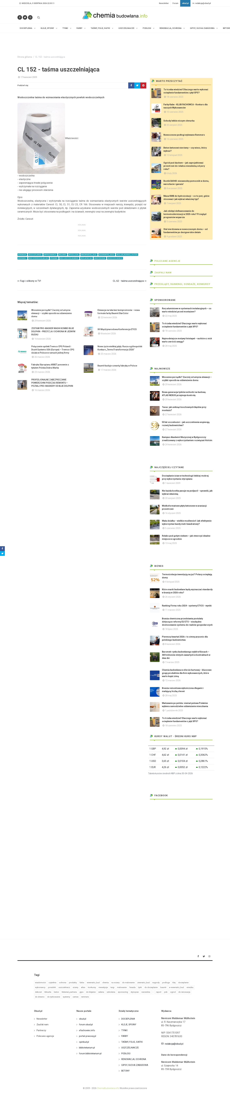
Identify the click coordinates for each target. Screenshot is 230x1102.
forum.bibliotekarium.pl (90, 1053)
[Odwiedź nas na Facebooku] (19, 17)
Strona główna (24, 57)
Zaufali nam (160, 272)
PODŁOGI (125, 1053)
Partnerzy (41, 1030)
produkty (73, 982)
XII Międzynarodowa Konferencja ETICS (117, 329)
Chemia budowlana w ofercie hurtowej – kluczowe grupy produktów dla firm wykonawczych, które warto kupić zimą (186, 673)
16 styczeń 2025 (173, 513)
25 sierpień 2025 (174, 125)
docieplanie (183, 982)
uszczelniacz (64, 987)
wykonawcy (40, 987)
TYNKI (124, 1030)
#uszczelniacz (115, 258)
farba (81, 982)
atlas (83, 987)
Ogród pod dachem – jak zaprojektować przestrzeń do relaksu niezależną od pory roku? (184, 166)
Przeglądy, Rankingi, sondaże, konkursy (180, 284)
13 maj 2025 (171, 543)
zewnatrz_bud (143, 982)
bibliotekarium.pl (87, 1047)
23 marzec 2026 (42, 372)
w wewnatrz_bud (176, 987)
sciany (75, 987)
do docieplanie (151, 987)
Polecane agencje (165, 261)
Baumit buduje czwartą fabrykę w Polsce (117, 365)
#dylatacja (86, 258)
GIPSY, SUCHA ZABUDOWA (134, 1065)
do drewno (40, 997)
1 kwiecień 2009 (172, 483)
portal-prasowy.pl (87, 1036)
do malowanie (128, 982)
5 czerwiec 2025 (174, 221)
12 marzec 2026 (173, 680)
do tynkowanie (53, 997)
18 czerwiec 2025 (175, 97)
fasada (132, 987)
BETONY (125, 1070)
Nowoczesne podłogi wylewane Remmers (184, 135)
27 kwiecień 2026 (173, 414)
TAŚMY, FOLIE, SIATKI (132, 1042)
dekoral (38, 992)
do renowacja (184, 992)
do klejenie (91, 992)
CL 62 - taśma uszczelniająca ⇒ (129, 280)
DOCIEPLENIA (128, 1018)
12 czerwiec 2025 (175, 139)
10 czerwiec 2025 (175, 112)
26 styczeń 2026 (173, 597)
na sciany (115, 982)
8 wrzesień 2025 (174, 188)
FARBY (124, 1036)
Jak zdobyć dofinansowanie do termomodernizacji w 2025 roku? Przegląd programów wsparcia (184, 214)
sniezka (189, 987)
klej (174, 982)
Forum (175, 3)
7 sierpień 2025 (174, 203)
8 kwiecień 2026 (108, 333)
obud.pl (82, 1018)
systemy (66, 997)
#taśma (54, 258)
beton (56, 992)
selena (101, 992)
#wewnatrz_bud (89, 254)
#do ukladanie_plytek (127, 254)
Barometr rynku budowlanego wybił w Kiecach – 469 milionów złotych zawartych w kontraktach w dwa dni (186, 655)
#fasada (22, 254)
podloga (166, 982)
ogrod (173, 992)
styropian (135, 992)
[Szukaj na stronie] (38, 17)
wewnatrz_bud (93, 982)
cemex (75, 997)
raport (158, 992)
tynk (140, 987)
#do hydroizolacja (38, 258)
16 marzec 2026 (42, 390)
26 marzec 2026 (42, 357)
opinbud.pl (84, 1042)
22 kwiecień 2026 (109, 317)
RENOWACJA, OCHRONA (133, 1059)
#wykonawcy (50, 254)
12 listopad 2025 (174, 155)
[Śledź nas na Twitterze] (25, 17)
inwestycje (103, 987)
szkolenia (111, 992)
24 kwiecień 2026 (173, 444)
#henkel (22, 258)
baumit (163, 987)
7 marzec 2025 (172, 662)
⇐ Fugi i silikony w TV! (29, 280)
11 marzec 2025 (173, 610)
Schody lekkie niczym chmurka (178, 121)
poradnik (52, 987)
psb (166, 992)
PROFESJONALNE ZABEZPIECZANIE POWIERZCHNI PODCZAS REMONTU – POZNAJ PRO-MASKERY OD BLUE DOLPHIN (52, 382)
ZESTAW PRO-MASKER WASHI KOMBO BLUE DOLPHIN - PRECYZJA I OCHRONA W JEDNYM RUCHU (53, 331)
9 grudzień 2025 (174, 236)
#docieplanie (35, 254)
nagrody (156, 982)
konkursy (92, 987)
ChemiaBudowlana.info (108, 1088)
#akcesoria (100, 258)
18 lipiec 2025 (171, 629)
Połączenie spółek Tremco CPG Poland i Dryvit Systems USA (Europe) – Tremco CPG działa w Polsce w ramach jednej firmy (52, 349)
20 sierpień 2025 (173, 498)
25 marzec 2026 (108, 354)
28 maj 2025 (171, 346)
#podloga (74, 254)
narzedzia (145, 992)
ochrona (62, 982)
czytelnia (52, 982)
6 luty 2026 (172, 173)
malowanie (122, 987)
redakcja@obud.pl (201, 3)
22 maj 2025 (171, 316)
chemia (105, 982)
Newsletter (164, 3)
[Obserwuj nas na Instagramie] (30, 17)
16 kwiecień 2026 (42, 339)
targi (112, 987)
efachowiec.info (87, 1030)
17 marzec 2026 (108, 370)
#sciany (63, 254)
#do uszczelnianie (69, 258)
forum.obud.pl (86, 1024)
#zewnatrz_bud (106, 254)
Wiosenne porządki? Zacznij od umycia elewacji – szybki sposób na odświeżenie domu (51, 313)
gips (81, 992)
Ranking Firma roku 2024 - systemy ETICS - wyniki (187, 605)
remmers (85, 997)
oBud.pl (185, 3)
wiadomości (40, 982)
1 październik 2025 (174, 710)
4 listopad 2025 (172, 582)
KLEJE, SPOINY (128, 1024)
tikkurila (47, 992)
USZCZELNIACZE (130, 1047)
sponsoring (123, 992)
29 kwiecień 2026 (42, 320)
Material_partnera (69, 992)
